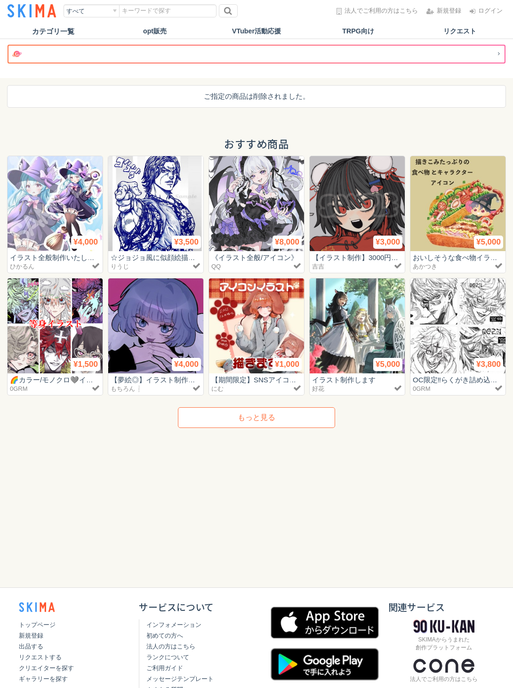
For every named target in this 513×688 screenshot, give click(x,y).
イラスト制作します (344, 380)
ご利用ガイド (164, 668)
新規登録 (31, 635)
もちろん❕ (127, 388)
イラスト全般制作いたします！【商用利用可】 (84, 257)
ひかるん (22, 266)
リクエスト (460, 31)
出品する (31, 646)
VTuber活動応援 (257, 31)
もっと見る (256, 417)
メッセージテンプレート (180, 678)
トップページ (37, 624)
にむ (217, 388)
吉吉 (318, 266)
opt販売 (154, 31)
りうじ (120, 266)
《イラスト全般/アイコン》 (254, 257)
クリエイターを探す (46, 668)
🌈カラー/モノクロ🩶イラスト (58, 380)
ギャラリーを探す (43, 678)
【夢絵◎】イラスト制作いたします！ (171, 380)
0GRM (19, 388)
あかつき (425, 266)
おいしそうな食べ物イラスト (459, 257)
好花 (318, 388)
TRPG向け (358, 31)
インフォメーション (173, 624)
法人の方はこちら (170, 646)
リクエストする (40, 657)
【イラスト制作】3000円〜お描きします (376, 257)
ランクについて (167, 657)
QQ (216, 266)
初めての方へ (164, 635)
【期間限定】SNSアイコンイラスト (268, 380)
